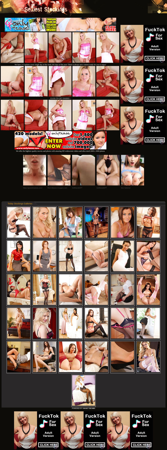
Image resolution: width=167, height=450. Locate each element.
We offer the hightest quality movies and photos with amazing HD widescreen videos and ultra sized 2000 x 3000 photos (60, 150)
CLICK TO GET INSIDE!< (60, 98)
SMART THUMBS (89, 408)
